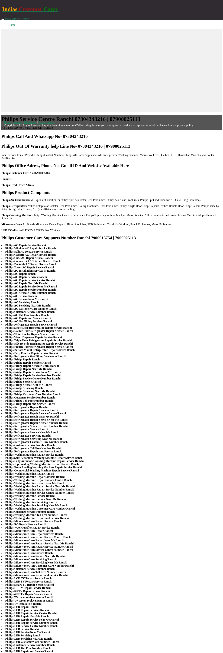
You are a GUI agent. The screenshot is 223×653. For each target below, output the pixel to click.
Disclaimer (30, 122)
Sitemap (17, 122)
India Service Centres (17, 18)
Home (11, 24)
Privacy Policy (46, 122)
